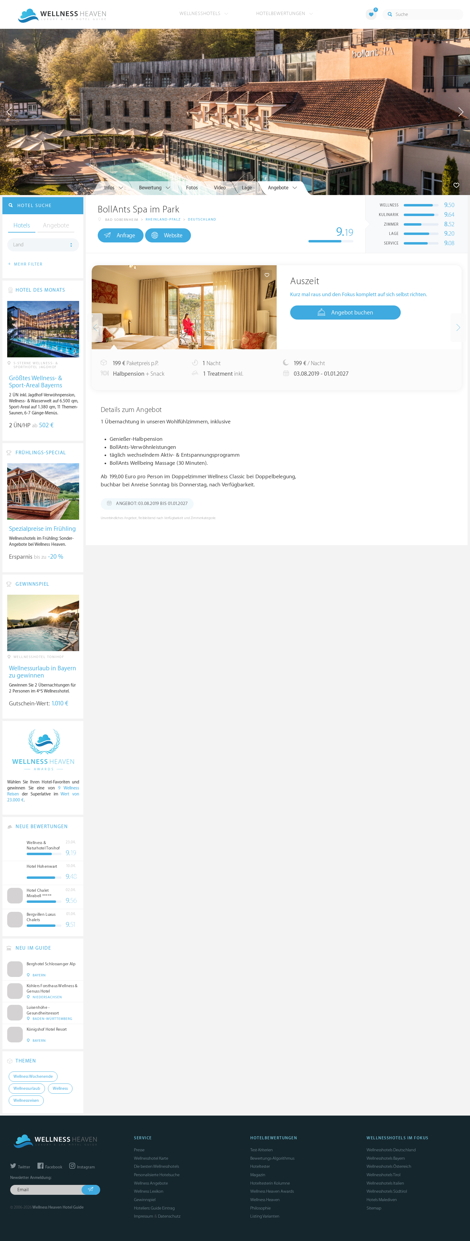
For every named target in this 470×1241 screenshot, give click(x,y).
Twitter (20, 1167)
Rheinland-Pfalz (163, 219)
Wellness (60, 1088)
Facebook (49, 1167)
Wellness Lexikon (148, 1191)
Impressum (143, 1216)
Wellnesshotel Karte (151, 1158)
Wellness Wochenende (33, 1076)
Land (18, 245)
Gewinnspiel (145, 1199)
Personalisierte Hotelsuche (157, 1174)
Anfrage (119, 235)
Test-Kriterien (261, 1149)
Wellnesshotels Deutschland (391, 1149)
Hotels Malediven (382, 1199)
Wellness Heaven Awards (272, 1191)
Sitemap (374, 1208)
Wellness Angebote (151, 1183)
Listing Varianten (264, 1216)
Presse (139, 1149)
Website (166, 235)
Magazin (257, 1174)
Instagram (82, 1167)
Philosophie (260, 1208)
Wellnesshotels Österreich (389, 1166)
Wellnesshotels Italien (385, 1183)
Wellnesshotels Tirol (383, 1174)
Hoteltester (260, 1166)
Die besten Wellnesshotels (156, 1166)
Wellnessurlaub (26, 1088)
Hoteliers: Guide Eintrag (154, 1208)
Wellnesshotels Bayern (386, 1158)
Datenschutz (169, 1216)
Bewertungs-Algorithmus (272, 1158)
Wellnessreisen (26, 1100)
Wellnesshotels (204, 13)
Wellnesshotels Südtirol (387, 1191)
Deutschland (202, 219)
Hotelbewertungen (284, 13)
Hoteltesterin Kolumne (270, 1183)
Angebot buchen (345, 312)
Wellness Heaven (265, 1199)
